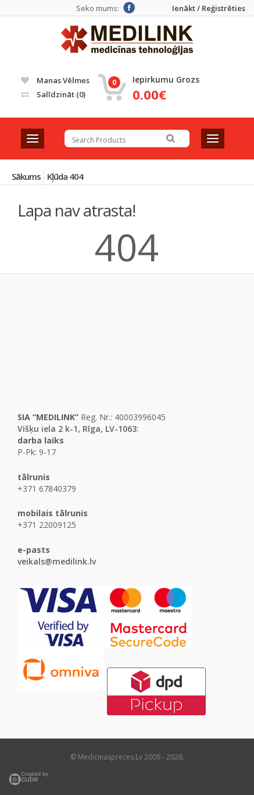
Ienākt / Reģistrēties (208, 8)
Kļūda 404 (65, 176)
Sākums (26, 176)
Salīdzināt (53, 94)
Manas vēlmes (55, 80)
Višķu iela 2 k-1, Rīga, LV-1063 (77, 428)
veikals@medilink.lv (56, 561)
